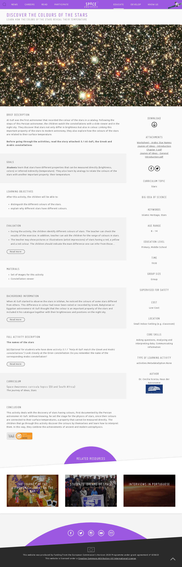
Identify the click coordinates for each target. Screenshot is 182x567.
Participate (61, 4)
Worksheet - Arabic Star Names (154, 142)
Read (45, 4)
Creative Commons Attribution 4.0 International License (107, 558)
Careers (30, 4)
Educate (118, 4)
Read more (16, 251)
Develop (136, 4)
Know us (153, 4)
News (14, 4)
